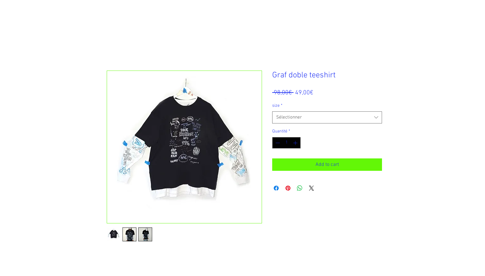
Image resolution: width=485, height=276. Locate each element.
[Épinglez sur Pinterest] (288, 188)
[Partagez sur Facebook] (276, 188)
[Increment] (296, 142)
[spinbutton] (286, 142)
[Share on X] (311, 188)
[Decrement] (277, 142)
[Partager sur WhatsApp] (299, 188)
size (277, 105)
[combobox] (327, 117)
